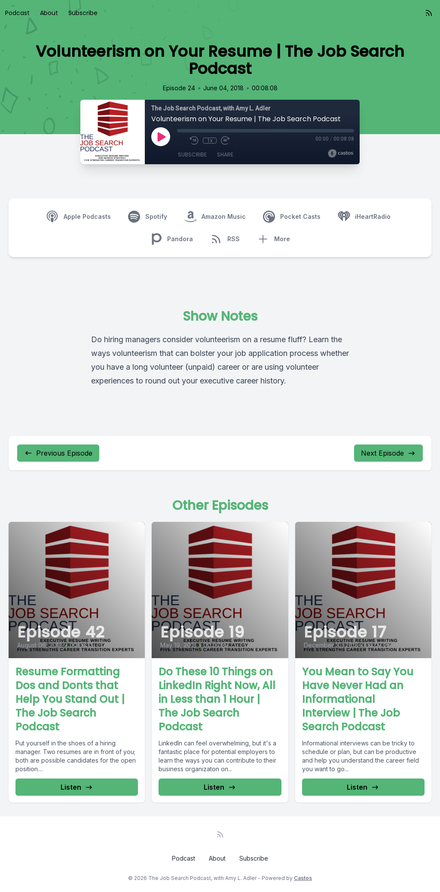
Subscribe (83, 13)
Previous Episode (58, 453)
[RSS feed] (429, 13)
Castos (303, 878)
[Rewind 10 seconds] (194, 140)
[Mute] (181, 140)
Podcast (17, 13)
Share (225, 154)
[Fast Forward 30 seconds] (225, 140)
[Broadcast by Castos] (340, 153)
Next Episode (388, 453)
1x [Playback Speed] (210, 141)
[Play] (160, 136)
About (49, 13)
